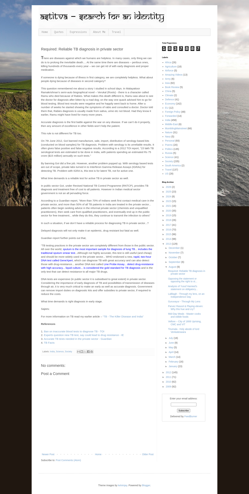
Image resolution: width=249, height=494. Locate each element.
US (166, 173)
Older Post (148, 454)
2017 (169, 225)
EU (166, 107)
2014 (169, 239)
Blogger (146, 485)
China (168, 91)
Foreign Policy (173, 111)
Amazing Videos (174, 74)
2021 (169, 205)
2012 (169, 372)
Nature (168, 132)
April (171, 352)
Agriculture (171, 66)
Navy (168, 136)
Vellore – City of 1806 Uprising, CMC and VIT (184, 323)
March (172, 357)
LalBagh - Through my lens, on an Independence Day (186, 295)
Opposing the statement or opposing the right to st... (182, 280)
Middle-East (171, 124)
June (171, 342)
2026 (169, 187)
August (173, 266)
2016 (169, 229)
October (173, 257)
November (174, 252)
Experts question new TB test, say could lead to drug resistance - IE (84, 335)
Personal (170, 140)
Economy (170, 103)
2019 (169, 215)
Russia (169, 153)
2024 (169, 196)
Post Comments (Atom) (68, 460)
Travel (116, 32)
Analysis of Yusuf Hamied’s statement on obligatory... (183, 288)
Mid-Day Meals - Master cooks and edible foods (184, 315)
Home (45, 32)
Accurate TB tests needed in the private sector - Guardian (78, 338)
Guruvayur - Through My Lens (184, 301)
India (52, 351)
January (173, 366)
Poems (169, 144)
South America (173, 165)
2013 (169, 243)
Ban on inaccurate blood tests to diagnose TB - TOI (74, 331)
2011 (169, 377)
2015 (169, 234)
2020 (169, 210)
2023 (169, 201)
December (174, 248)
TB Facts (49, 342)
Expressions (78, 32)
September (175, 262)
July (171, 338)
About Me (99, 32)
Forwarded (171, 116)
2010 (169, 381)
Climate (169, 95)
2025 (169, 191)
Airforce (169, 70)
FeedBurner (190, 416)
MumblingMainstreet (176, 128)
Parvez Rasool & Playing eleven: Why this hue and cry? (185, 308)
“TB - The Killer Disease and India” (123, 316)
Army (168, 78)
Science (60, 351)
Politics (169, 149)
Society (68, 351)
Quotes (58, 32)
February (174, 361)
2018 (169, 220)
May (171, 347)
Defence (169, 99)
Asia (167, 83)
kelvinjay (122, 485)
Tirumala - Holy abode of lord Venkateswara (183, 330)
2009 (169, 386)
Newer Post (48, 454)
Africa (168, 62)
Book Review (172, 87)
